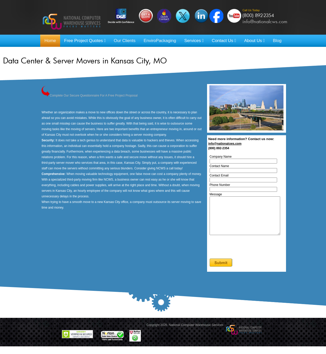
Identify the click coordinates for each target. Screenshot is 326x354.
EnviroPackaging (160, 40)
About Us (254, 40)
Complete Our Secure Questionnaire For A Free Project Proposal (90, 95)
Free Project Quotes (85, 40)
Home (50, 40)
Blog (277, 40)
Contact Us (224, 40)
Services (193, 40)
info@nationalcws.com (264, 21)
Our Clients (124, 40)
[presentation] (249, 255)
